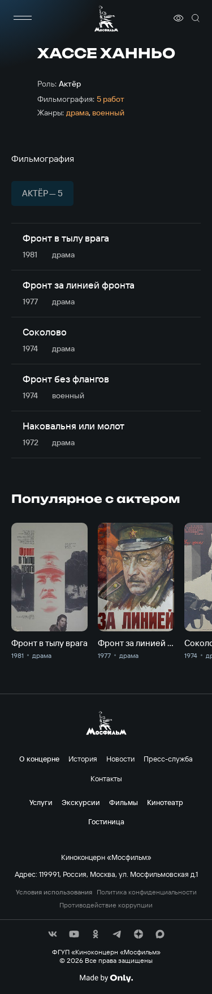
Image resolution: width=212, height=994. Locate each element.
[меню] (22, 18)
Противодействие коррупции (106, 905)
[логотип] (106, 18)
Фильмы (123, 802)
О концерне (39, 758)
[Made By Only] (106, 978)
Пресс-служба (168, 758)
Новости (120, 758)
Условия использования (54, 892)
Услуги (41, 802)
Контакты (106, 778)
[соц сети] (52, 934)
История (82, 758)
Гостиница (106, 821)
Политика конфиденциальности (147, 892)
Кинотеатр (165, 802)
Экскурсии (81, 802)
